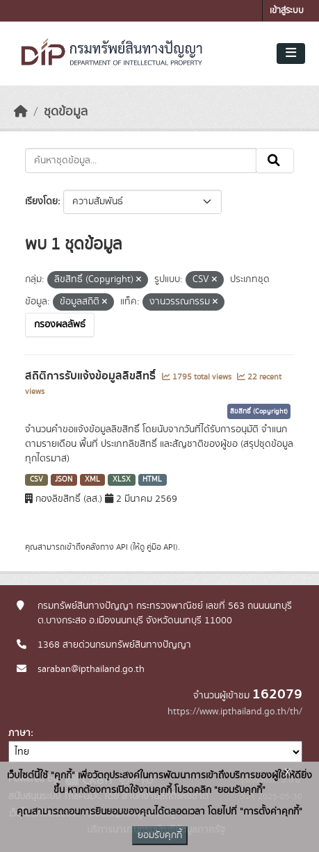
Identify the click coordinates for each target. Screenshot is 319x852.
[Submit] (275, 160)
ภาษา (19, 733)
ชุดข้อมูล (66, 112)
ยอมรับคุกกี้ (160, 835)
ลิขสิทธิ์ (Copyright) (259, 411)
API (122, 547)
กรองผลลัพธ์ (59, 324)
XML (92, 479)
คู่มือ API (161, 547)
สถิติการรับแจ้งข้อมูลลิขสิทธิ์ (91, 376)
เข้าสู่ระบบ (287, 10)
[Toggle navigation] (291, 53)
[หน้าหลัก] (21, 112)
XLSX (122, 479)
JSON (63, 479)
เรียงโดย (41, 201)
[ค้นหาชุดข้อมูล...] (140, 160)
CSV (36, 479)
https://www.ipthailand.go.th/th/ (234, 712)
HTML (152, 479)
